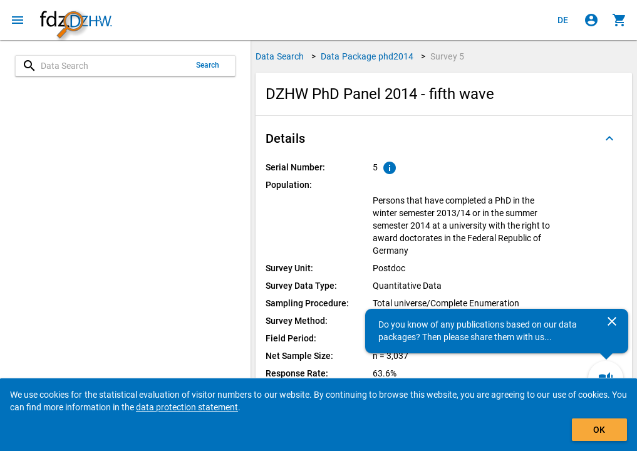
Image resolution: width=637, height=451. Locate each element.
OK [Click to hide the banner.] (599, 430)
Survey (447, 56)
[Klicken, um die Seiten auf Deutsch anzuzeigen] (563, 20)
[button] (444, 138)
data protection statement (187, 407)
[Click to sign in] (591, 20)
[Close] (611, 321)
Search (208, 65)
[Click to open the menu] (17, 20)
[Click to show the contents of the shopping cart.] (619, 20)
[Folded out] (609, 138)
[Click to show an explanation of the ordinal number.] (389, 167)
